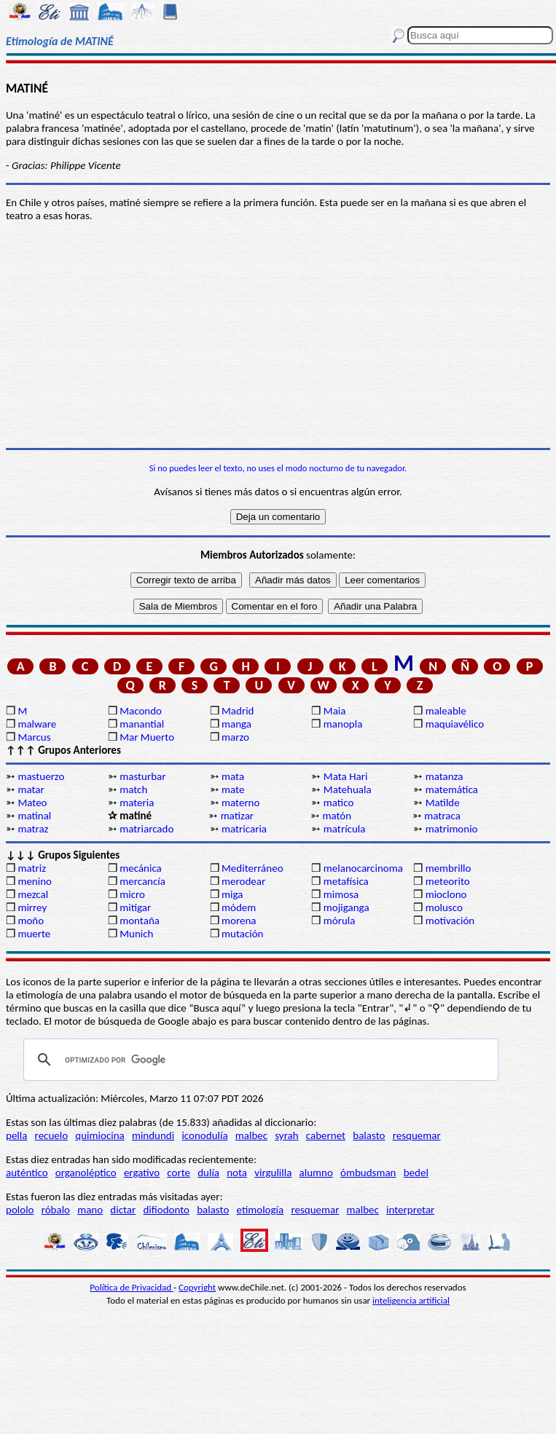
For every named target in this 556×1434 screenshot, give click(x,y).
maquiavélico (455, 723)
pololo (20, 1209)
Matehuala (348, 789)
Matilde (443, 802)
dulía (208, 1172)
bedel (416, 1172)
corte (178, 1172)
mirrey (32, 907)
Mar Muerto (147, 737)
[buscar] (259, 1059)
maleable (446, 710)
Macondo (141, 710)
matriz (31, 868)
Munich (136, 933)
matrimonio (452, 828)
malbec (251, 1135)
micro (132, 894)
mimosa (341, 894)
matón (336, 815)
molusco (444, 907)
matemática (452, 789)
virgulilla (272, 1172)
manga (236, 723)
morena (239, 920)
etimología (260, 1209)
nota (237, 1172)
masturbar (142, 776)
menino (34, 881)
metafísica (346, 881)
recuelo (51, 1135)
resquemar (417, 1135)
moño (30, 920)
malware (36, 723)
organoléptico (86, 1172)
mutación (242, 933)
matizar (237, 815)
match (133, 789)
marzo (235, 737)
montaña (140, 920)
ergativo (142, 1172)
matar (30, 789)
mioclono (446, 894)
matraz (32, 828)
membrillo (448, 868)
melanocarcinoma (363, 868)
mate (233, 789)
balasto (369, 1135)
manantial (142, 723)
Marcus (33, 737)
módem (239, 907)
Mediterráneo (252, 868)
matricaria (244, 828)
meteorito (448, 881)
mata (233, 776)
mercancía (142, 881)
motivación (450, 920)
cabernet (325, 1135)
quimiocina (99, 1135)
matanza (444, 776)
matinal (34, 815)
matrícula (345, 828)
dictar (123, 1209)
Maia (335, 710)
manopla (343, 723)
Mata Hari (346, 776)
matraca (442, 815)
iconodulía (204, 1135)
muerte (33, 933)
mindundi (153, 1135)
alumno (316, 1172)
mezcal (32, 894)
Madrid (238, 710)
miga (232, 894)
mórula (340, 920)
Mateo (32, 802)
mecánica (141, 868)
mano (90, 1209)
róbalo (56, 1209)
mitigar (135, 907)
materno (240, 802)
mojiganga (346, 907)
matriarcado (146, 828)
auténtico (27, 1172)
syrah (286, 1135)
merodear (243, 881)
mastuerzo (40, 776)
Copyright (197, 1287)
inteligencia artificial (411, 1300)
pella (16, 1135)
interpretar (410, 1209)
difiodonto (166, 1209)
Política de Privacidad (131, 1287)
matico (339, 802)
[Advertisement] (278, 335)
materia (137, 802)
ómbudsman (368, 1172)
